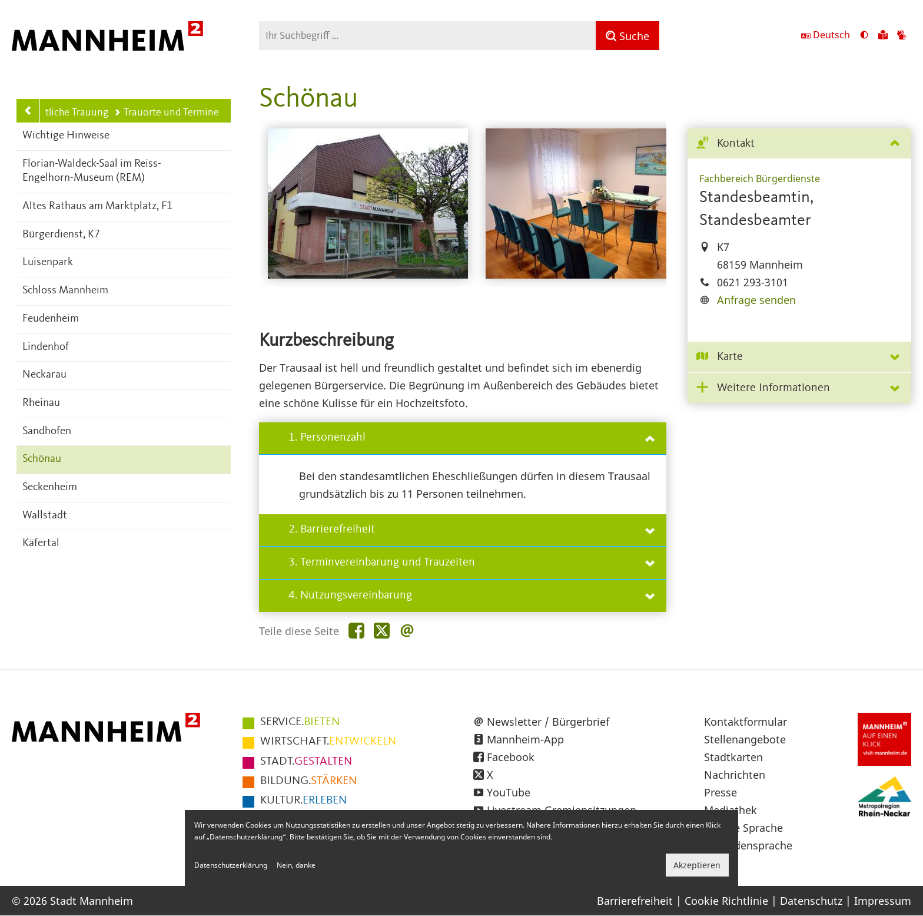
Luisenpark (47, 262)
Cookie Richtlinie (726, 901)
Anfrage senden (756, 300)
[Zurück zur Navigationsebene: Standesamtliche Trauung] (28, 111)
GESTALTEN (306, 762)
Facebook (510, 757)
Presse (720, 792)
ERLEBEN (303, 800)
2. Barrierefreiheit (471, 529)
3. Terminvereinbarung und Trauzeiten (471, 562)
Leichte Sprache (743, 828)
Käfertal (40, 543)
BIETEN (300, 722)
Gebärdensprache (748, 845)
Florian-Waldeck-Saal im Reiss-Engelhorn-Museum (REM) (91, 171)
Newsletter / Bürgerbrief (548, 722)
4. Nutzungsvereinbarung (471, 595)
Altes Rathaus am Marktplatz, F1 (97, 206)
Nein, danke (296, 865)
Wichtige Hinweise (65, 135)
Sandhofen (46, 431)
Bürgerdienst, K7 (61, 234)
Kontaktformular (745, 722)
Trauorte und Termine (166, 112)
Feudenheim (50, 319)
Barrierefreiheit (635, 901)
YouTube (508, 792)
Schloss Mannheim (65, 290)
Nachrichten (734, 775)
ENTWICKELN (328, 742)
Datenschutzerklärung (230, 865)
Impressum (882, 901)
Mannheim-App (525, 739)
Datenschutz (811, 901)
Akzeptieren (697, 865)
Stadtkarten (733, 757)
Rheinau (41, 403)
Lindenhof (45, 347)
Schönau (41, 459)
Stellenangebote (745, 739)
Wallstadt (44, 515)
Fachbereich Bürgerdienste (759, 178)
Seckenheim (49, 487)
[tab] (799, 144)
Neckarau (44, 375)
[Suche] (627, 35)
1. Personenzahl (471, 438)
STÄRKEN (308, 781)
